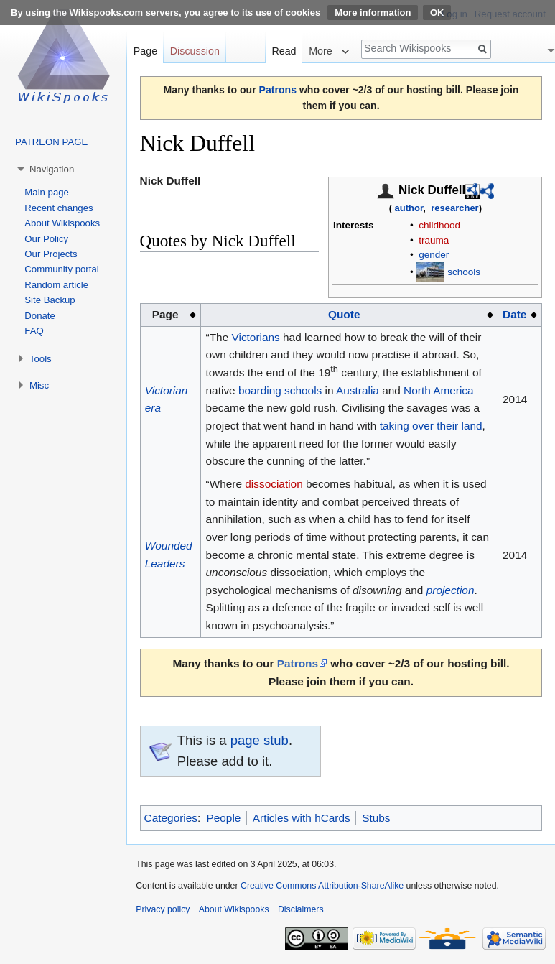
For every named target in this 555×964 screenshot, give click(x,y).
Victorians (255, 337)
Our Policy (46, 238)
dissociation (273, 484)
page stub (259, 740)
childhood (439, 225)
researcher (455, 208)
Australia (357, 390)
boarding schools (280, 390)
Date (514, 314)
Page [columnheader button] (165, 314)
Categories (170, 818)
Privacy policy (163, 909)
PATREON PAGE (51, 141)
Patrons (278, 90)
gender (434, 254)
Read (283, 51)
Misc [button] (39, 385)
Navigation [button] (51, 169)
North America (439, 390)
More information (373, 12)
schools (463, 272)
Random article (56, 284)
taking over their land (431, 426)
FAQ (33, 330)
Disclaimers (301, 909)
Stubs (376, 818)
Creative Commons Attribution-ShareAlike (322, 886)
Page (145, 51)
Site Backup (49, 300)
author (409, 208)
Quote (344, 314)
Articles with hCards (301, 818)
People (223, 818)
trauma (434, 240)
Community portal (61, 269)
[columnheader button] (349, 314)
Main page (46, 192)
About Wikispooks (62, 223)
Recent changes (58, 208)
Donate (39, 315)
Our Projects (50, 254)
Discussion (195, 51)
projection (450, 590)
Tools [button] (40, 358)
